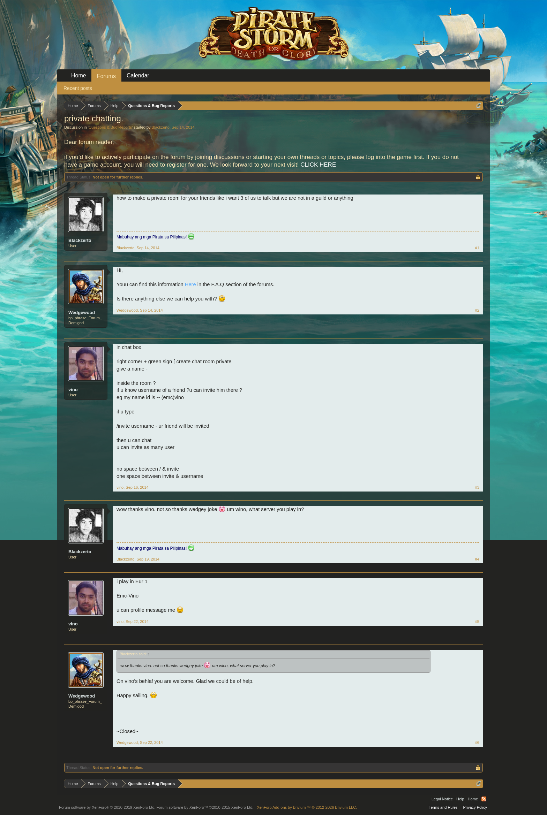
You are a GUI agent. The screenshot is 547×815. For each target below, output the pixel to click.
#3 (477, 487)
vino (73, 389)
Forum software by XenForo (107, 807)
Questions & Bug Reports (110, 127)
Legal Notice (442, 799)
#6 (477, 742)
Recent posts (77, 88)
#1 (477, 248)
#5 (477, 621)
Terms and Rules (443, 807)
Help (460, 799)
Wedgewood (81, 312)
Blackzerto (161, 127)
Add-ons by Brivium (307, 807)
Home (78, 75)
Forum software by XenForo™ (205, 807)
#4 (477, 559)
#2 (477, 310)
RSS (483, 799)
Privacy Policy (475, 807)
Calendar (138, 75)
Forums (106, 76)
